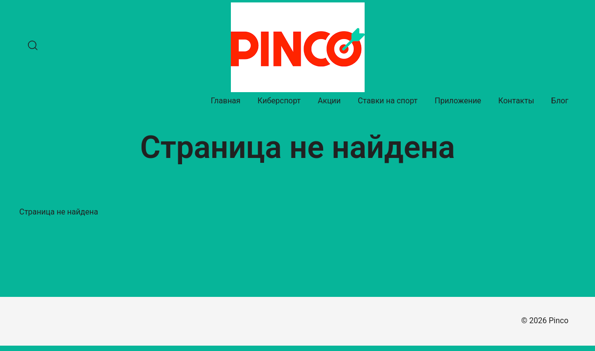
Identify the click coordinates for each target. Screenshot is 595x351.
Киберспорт (279, 100)
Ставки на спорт (387, 100)
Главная (226, 100)
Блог (559, 100)
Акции (329, 100)
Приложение (457, 100)
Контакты (516, 100)
